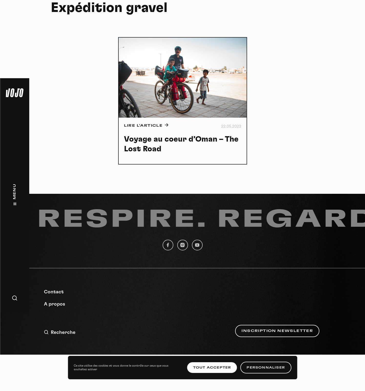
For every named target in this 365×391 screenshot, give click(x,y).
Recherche (59, 332)
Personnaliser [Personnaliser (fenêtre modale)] (266, 367)
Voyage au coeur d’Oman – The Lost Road (181, 144)
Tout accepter (212, 367)
